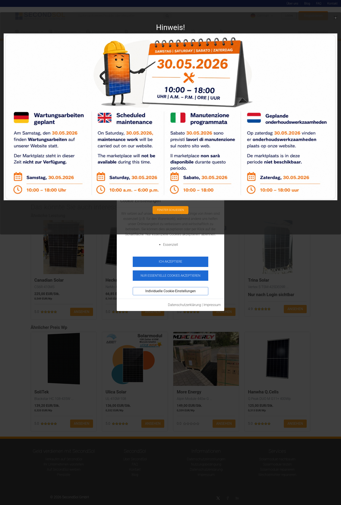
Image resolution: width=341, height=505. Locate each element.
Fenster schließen (170, 208)
